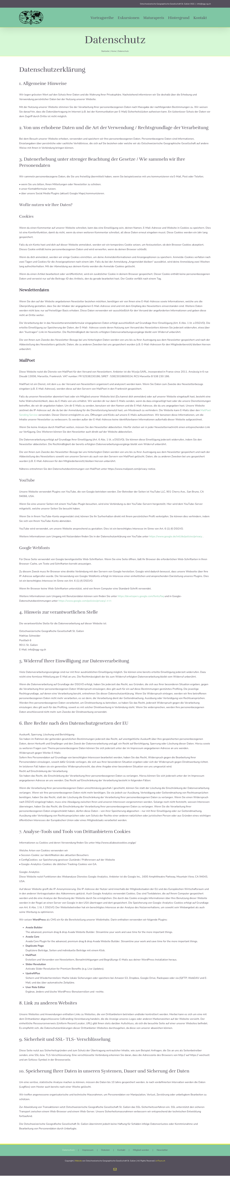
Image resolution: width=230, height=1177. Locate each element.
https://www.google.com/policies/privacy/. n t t (84, 601)
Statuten (105, 1151)
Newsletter (162, 1151)
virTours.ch (160, 1162)
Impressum (87, 1151)
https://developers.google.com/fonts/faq (141, 596)
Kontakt (121, 1151)
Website (78, 1162)
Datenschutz (68, 1151)
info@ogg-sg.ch (204, 4)
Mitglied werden (141, 1151)
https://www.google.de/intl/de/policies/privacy (176, 536)
